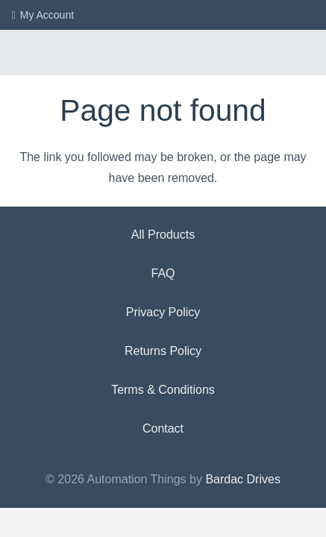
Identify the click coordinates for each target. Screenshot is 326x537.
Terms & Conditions (163, 389)
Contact (163, 428)
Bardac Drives (242, 479)
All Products (163, 234)
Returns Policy (163, 351)
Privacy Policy (163, 312)
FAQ (163, 273)
